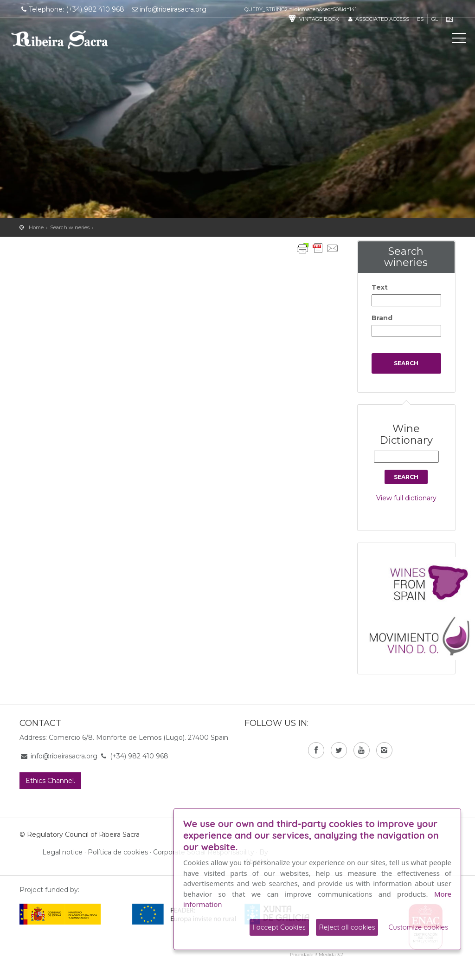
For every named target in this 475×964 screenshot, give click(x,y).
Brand (382, 318)
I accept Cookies (279, 927)
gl (434, 19)
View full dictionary (406, 498)
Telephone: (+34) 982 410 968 (71, 9)
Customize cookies (418, 927)
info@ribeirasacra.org (169, 9)
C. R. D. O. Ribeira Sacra (60, 39)
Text (380, 287)
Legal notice (62, 852)
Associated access (378, 19)
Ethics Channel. (50, 780)
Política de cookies (118, 852)
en (449, 19)
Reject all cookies (347, 927)
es (420, 19)
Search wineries (70, 227)
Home (36, 227)
